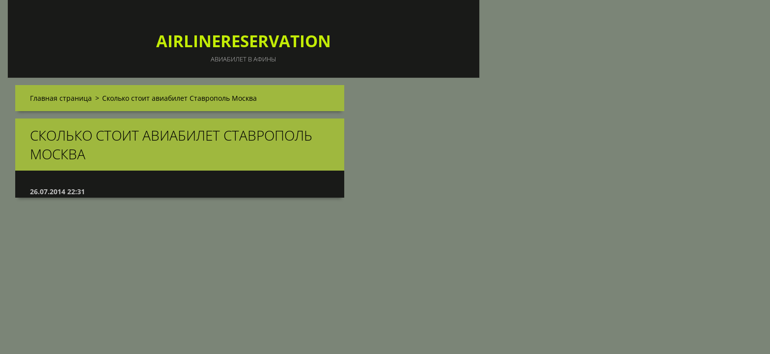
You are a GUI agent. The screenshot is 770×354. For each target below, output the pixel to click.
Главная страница (61, 98)
